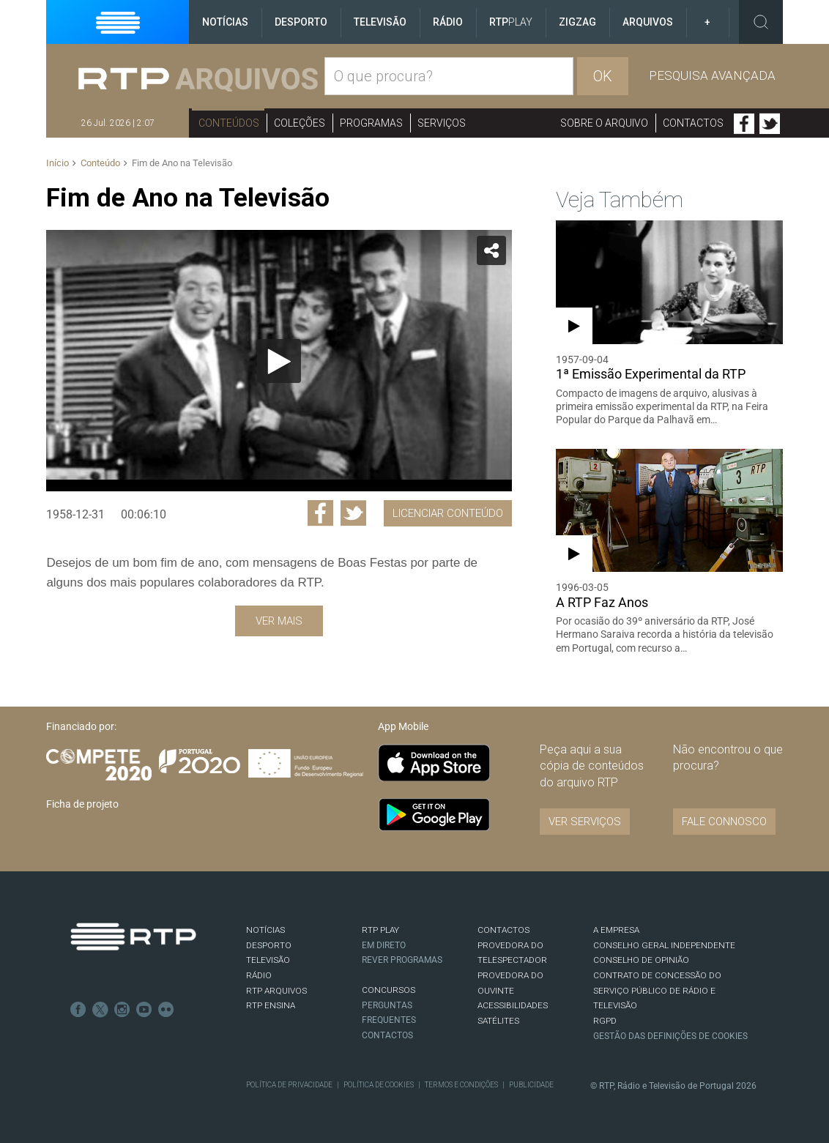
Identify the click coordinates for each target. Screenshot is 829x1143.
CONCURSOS (388, 990)
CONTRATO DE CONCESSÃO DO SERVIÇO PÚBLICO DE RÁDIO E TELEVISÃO (657, 990)
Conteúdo (100, 162)
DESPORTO (268, 945)
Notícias (225, 22)
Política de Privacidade (289, 1085)
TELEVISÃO (268, 960)
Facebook (744, 123)
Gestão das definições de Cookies (670, 1036)
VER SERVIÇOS (585, 821)
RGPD (605, 1021)
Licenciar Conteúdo (448, 513)
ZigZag (577, 22)
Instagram (122, 1010)
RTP (510, 22)
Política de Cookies (378, 1085)
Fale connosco (724, 821)
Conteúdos (228, 123)
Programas (371, 123)
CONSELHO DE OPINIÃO (641, 960)
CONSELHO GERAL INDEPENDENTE (664, 945)
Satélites (498, 1021)
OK (602, 76)
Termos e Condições (461, 1085)
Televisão (380, 22)
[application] (278, 360)
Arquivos (647, 22)
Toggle (761, 22)
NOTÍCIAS (265, 930)
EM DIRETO (384, 945)
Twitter (769, 123)
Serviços (441, 123)
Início (57, 162)
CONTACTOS (503, 930)
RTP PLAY (380, 930)
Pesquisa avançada (712, 75)
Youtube (144, 1010)
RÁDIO (259, 975)
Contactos (693, 123)
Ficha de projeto (82, 804)
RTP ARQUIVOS (276, 991)
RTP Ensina (270, 1005)
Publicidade (531, 1085)
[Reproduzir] (279, 361)
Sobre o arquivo (604, 123)
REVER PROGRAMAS (402, 960)
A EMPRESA (616, 930)
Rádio (448, 22)
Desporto (301, 22)
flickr (166, 1010)
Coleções (299, 123)
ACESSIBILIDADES (512, 1005)
